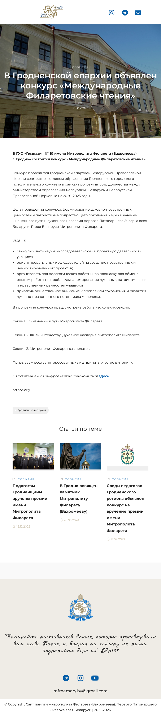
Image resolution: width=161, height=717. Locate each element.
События (80, 67)
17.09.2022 (116, 539)
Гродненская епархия (32, 410)
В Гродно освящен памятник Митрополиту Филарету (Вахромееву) (78, 499)
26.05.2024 (69, 520)
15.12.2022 (21, 526)
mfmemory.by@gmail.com (80, 690)
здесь (104, 376)
